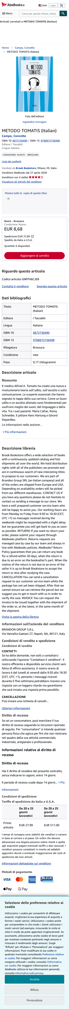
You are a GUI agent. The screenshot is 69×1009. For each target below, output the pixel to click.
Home (5, 47)
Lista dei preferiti (11, 161)
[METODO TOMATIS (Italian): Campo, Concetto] (34, 84)
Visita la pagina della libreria (20, 617)
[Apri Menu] (8, 13)
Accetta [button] (34, 979)
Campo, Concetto (25, 47)
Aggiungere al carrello (34, 255)
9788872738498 (43, 340)
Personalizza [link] (34, 1000)
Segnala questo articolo (52, 286)
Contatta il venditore (15, 286)
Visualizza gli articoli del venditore (22, 181)
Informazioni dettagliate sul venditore (26, 863)
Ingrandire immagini (34, 121)
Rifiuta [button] (34, 989)
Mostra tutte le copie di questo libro (26, 193)
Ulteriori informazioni (16, 708)
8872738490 (20, 140)
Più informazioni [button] (15, 432)
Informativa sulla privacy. (29, 973)
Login (53, 5)
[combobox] (39, 13)
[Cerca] (63, 13)
